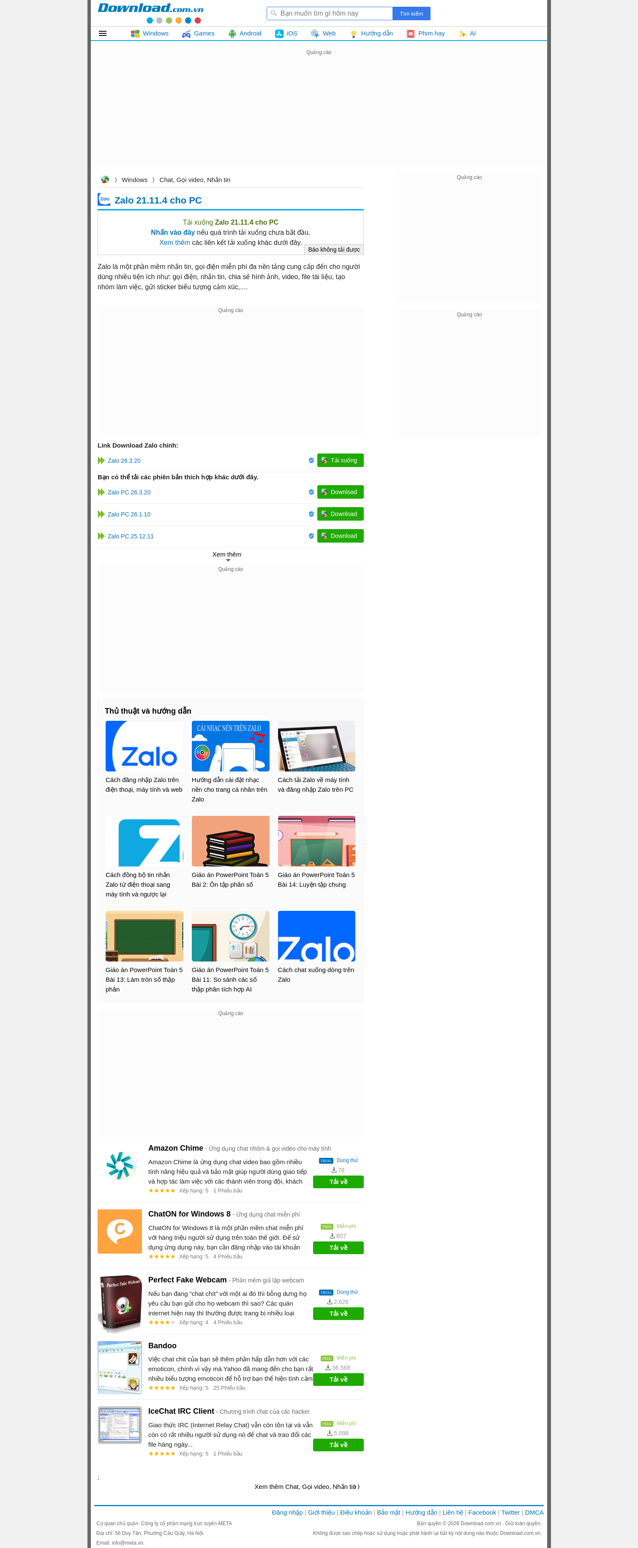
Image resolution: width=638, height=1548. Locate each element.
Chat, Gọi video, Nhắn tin (195, 179)
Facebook (482, 1512)
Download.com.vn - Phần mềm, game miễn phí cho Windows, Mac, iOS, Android (150, 13)
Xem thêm (174, 242)
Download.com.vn (105, 180)
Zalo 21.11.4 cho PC (158, 200)
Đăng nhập (287, 1512)
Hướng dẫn (421, 1512)
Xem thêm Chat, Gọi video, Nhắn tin (305, 1486)
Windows (134, 179)
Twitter (510, 1512)
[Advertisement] (319, 116)
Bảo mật (388, 1512)
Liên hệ (452, 1512)
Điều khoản (356, 1512)
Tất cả (107, 33)
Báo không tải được (334, 249)
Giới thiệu (321, 1512)
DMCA (534, 1512)
